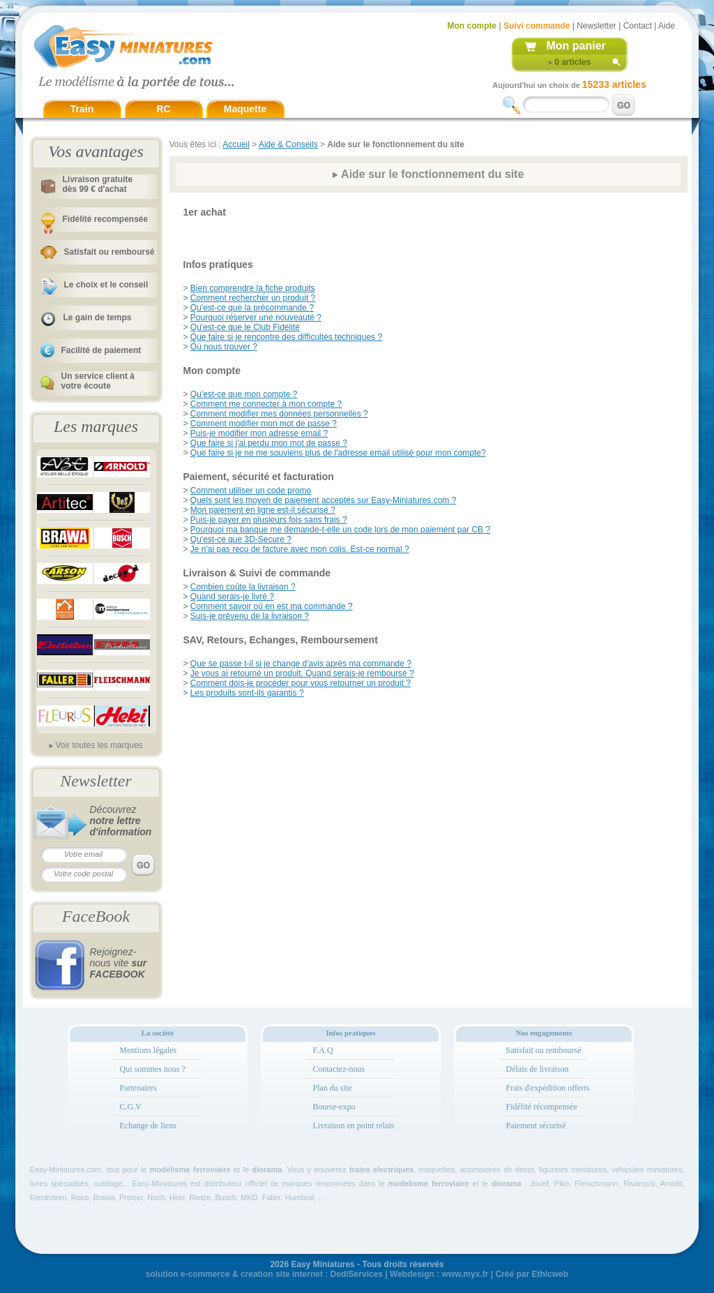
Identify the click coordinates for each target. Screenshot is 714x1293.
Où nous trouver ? (223, 347)
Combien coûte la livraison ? (243, 587)
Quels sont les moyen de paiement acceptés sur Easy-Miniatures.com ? (323, 500)
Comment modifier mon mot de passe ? (263, 423)
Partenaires (138, 1088)
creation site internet (282, 1274)
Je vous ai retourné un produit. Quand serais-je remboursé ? (302, 673)
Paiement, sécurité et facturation (258, 476)
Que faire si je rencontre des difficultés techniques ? (286, 337)
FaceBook (96, 916)
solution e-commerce (188, 1274)
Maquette (245, 108)
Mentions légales (148, 1050)
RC (163, 108)
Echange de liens (148, 1125)
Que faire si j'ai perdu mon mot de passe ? (268, 443)
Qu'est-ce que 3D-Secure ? (240, 539)
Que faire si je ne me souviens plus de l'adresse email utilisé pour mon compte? (338, 453)
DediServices (357, 1274)
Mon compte (472, 26)
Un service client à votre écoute (98, 381)
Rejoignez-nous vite (118, 963)
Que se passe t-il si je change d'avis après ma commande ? (300, 663)
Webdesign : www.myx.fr (439, 1274)
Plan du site (332, 1088)
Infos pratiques (218, 264)
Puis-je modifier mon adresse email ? (259, 433)
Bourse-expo (334, 1107)
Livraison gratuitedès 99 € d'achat (98, 184)
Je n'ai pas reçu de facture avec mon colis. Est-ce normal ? (299, 549)
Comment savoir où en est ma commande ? (271, 606)
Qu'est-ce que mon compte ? (244, 394)
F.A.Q (323, 1050)
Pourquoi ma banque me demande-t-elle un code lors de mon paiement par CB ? (340, 530)
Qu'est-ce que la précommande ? (252, 308)
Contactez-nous (339, 1069)
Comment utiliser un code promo (250, 490)
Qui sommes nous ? (152, 1069)
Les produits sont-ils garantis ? (247, 693)
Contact (637, 26)
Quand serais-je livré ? (232, 596)
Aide (666, 26)
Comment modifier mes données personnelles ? (279, 414)
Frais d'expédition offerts (548, 1088)
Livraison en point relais (354, 1125)
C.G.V (131, 1107)
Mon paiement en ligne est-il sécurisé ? (262, 510)
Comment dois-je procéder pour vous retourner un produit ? (300, 683)
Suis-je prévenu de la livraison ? (249, 616)
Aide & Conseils (288, 144)
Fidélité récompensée (541, 1107)
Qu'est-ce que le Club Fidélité (245, 327)
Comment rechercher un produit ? (252, 298)
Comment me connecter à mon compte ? (266, 404)
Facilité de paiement (101, 350)
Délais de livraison (537, 1069)
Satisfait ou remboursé (109, 252)
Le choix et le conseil (106, 285)
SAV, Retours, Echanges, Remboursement (280, 639)
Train (81, 108)
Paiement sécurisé (536, 1125)
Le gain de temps (97, 317)
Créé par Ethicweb (531, 1274)
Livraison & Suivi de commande (257, 572)
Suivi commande (536, 26)
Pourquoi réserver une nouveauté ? (255, 317)
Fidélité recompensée (106, 219)
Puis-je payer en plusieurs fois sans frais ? (268, 520)
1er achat (204, 212)
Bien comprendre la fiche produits (252, 288)
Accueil (236, 144)
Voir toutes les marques (98, 745)
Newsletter (596, 26)
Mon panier (576, 46)
